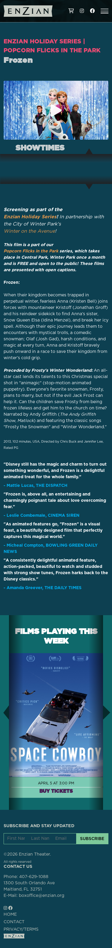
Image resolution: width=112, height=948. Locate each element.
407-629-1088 (33, 877)
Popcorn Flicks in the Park (52, 50)
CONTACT (14, 922)
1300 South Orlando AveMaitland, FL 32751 (29, 886)
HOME (10, 914)
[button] (104, 11)
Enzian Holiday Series (42, 41)
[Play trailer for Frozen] (56, 110)
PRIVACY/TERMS (21, 929)
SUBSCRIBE (92, 838)
